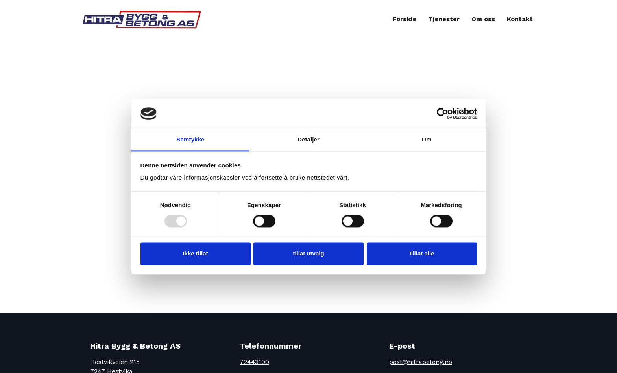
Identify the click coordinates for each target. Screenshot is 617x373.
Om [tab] (426, 139)
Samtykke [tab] (191, 139)
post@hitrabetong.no (420, 362)
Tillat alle (421, 253)
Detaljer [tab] (308, 139)
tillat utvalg (308, 253)
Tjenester (444, 19)
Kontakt (520, 19)
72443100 (254, 362)
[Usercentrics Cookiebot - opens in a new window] (442, 113)
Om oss (483, 19)
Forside (404, 19)
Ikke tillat (195, 253)
